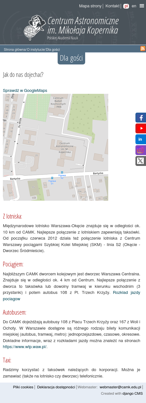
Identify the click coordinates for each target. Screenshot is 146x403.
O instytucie (36, 49)
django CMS (132, 393)
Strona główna (15, 49)
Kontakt (112, 6)
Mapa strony (90, 6)
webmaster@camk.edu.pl (120, 387)
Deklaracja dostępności (56, 387)
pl (126, 6)
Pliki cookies (23, 387)
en (134, 6)
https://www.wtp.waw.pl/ (24, 347)
